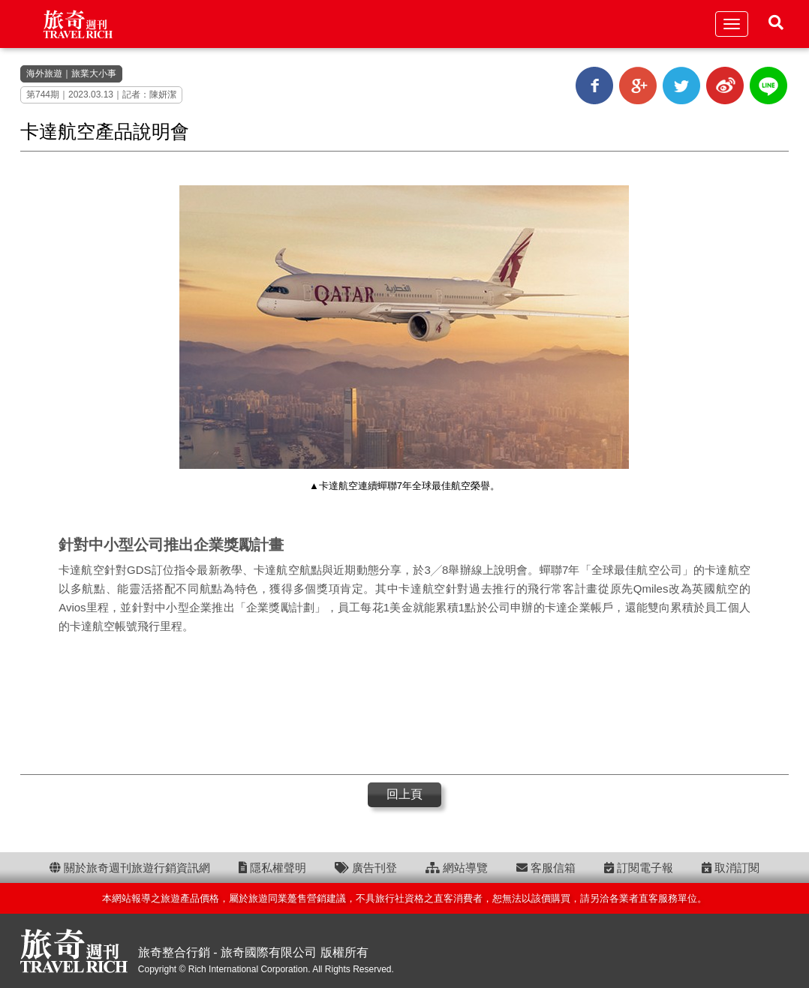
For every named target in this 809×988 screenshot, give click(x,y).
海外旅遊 (44, 73)
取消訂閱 (730, 867)
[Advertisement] (404, 703)
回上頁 (404, 794)
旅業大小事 (93, 73)
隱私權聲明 (272, 867)
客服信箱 (546, 867)
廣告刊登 (366, 867)
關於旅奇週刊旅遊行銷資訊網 (130, 867)
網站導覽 (457, 867)
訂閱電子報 (638, 867)
